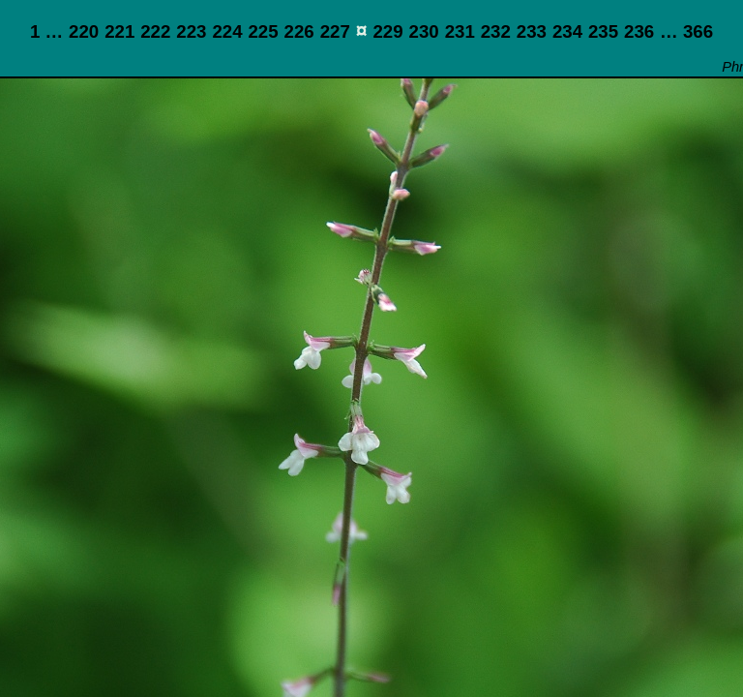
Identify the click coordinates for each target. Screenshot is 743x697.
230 (424, 31)
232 (496, 31)
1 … (46, 31)
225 (263, 31)
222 (155, 31)
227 (335, 31)
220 (84, 31)
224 (227, 31)
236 (639, 31)
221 (119, 31)
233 (532, 31)
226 (299, 31)
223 (191, 31)
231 (460, 31)
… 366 (686, 31)
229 (387, 31)
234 (567, 31)
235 (603, 31)
